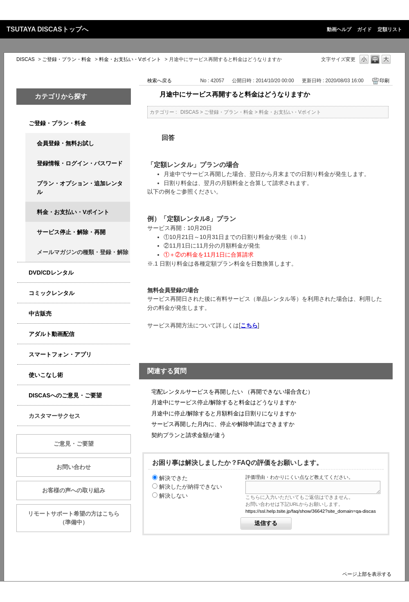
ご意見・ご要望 (74, 443)
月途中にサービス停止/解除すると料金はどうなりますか (223, 402)
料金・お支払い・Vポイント (130, 59)
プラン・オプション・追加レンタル (80, 187)
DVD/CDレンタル (51, 272)
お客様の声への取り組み (73, 490)
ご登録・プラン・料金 (66, 59)
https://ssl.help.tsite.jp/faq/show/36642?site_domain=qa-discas (310, 511)
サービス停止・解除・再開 (71, 232)
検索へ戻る (159, 80)
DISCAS (25, 59)
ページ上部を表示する (366, 574)
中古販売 (40, 313)
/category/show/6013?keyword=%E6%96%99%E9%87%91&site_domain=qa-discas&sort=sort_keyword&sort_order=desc (23, 313)
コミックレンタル (51, 293)
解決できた (173, 478)
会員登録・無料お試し (65, 143)
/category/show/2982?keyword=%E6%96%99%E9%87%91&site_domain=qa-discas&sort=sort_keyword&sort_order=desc (23, 354)
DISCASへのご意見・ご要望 (65, 395)
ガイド (364, 29)
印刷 (384, 80)
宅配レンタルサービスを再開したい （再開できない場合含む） (232, 391)
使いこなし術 (46, 375)
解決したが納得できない (190, 486)
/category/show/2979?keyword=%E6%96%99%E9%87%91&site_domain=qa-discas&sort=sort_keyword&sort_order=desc (23, 123)
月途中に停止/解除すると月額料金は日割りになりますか (223, 413)
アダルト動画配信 (51, 334)
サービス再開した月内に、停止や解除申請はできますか (222, 424)
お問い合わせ (73, 467)
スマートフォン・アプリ (60, 354)
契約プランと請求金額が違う (188, 435)
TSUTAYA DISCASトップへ (47, 29)
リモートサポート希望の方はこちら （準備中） (79, 517)
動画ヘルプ (339, 29)
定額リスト (390, 29)
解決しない (173, 495)
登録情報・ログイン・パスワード (80, 163)
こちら (249, 325)
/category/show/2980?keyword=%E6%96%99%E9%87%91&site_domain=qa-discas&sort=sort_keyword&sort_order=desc (23, 272)
